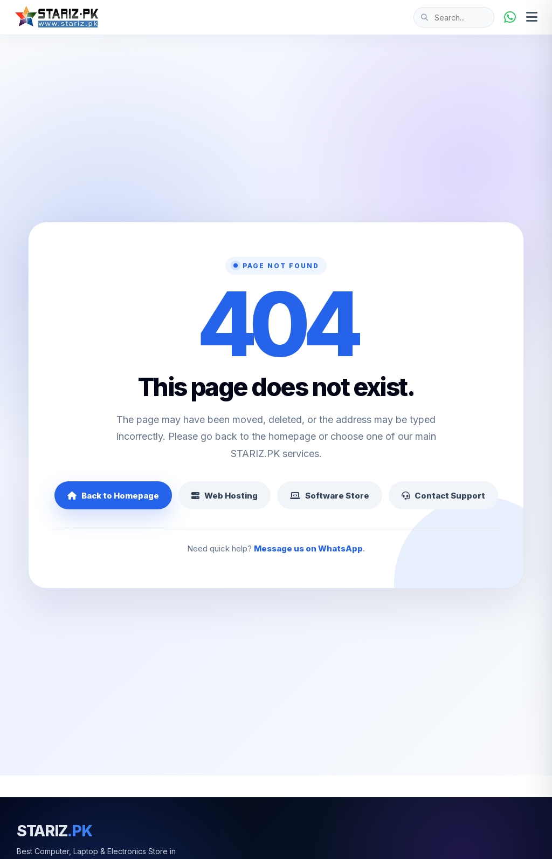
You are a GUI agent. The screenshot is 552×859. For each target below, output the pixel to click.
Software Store (329, 495)
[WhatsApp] (510, 17)
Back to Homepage (113, 495)
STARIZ (54, 830)
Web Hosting (224, 495)
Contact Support (443, 495)
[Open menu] (531, 17)
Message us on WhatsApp (308, 548)
